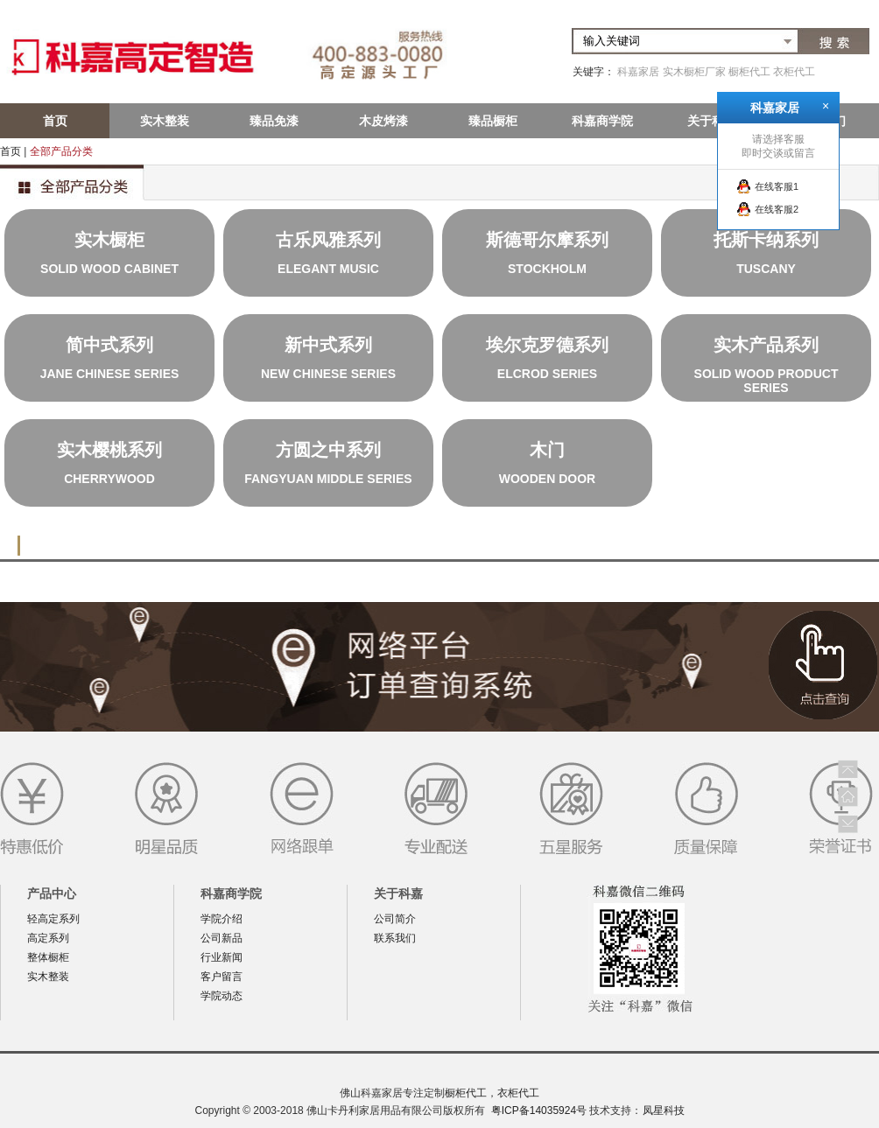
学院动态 (221, 996)
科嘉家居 (638, 72)
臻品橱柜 (492, 121)
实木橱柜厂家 (694, 72)
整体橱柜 (48, 957)
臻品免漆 (274, 121)
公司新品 (221, 938)
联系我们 (395, 938)
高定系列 (48, 938)
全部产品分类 (61, 151)
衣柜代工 (794, 72)
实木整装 (164, 121)
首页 (55, 121)
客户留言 (221, 976)
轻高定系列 (53, 919)
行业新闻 (221, 957)
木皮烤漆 (383, 121)
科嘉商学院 (602, 121)
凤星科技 (664, 1110)
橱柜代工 (749, 72)
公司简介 (395, 919)
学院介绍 (221, 919)
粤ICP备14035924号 (539, 1110)
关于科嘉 (711, 121)
